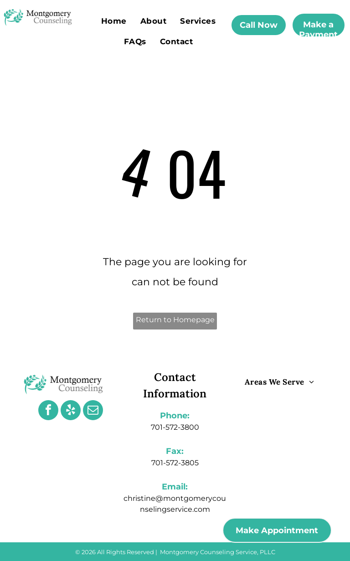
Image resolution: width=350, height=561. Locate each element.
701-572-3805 (175, 462)
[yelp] (71, 411)
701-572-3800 (175, 427)
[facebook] (48, 411)
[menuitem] (114, 20)
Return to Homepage (175, 319)
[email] (93, 411)
